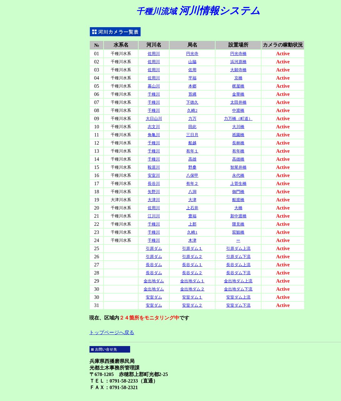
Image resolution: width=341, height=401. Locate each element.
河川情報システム (198, 10)
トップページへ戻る (111, 332)
